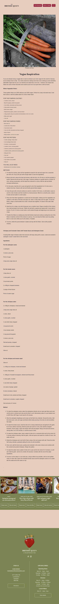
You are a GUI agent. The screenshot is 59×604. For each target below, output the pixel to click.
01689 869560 (16, 569)
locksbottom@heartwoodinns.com (16, 570)
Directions (16, 585)
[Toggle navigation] (54, 5)
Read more (4, 505)
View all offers (30, 505)
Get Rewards (37, 5)
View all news (12, 505)
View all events (48, 505)
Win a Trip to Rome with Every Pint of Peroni (26, 499)
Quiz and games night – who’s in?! (44, 499)
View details (43, 595)
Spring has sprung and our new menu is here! (8, 499)
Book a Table (47, 5)
